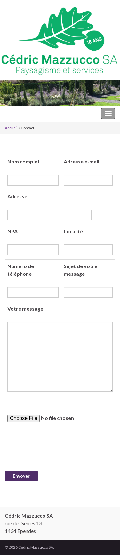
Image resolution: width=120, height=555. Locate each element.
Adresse (17, 196)
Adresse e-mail (81, 161)
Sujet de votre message (80, 270)
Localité (73, 231)
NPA (12, 231)
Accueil (11, 127)
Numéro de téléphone (20, 270)
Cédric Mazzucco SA (28, 113)
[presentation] (53, 446)
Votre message (25, 308)
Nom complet (23, 161)
